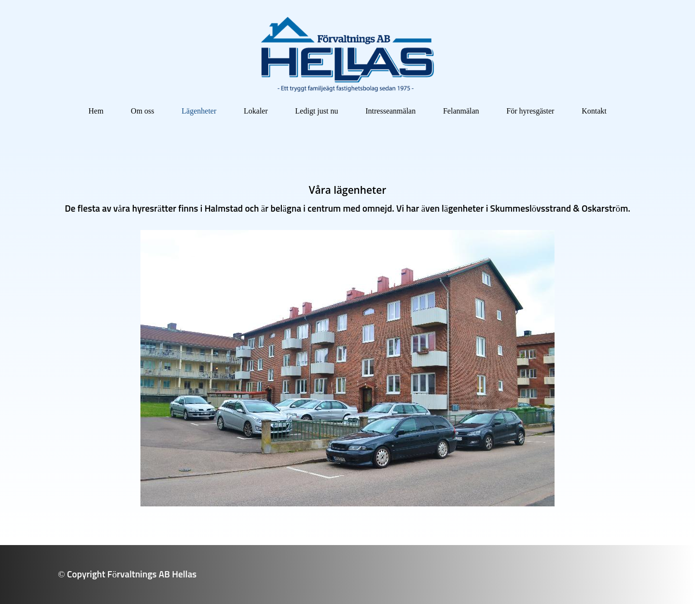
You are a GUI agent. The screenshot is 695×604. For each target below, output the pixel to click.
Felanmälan (461, 111)
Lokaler (256, 111)
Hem (95, 111)
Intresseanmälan (390, 111)
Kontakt (594, 111)
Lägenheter (198, 111)
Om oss (142, 111)
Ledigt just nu (316, 111)
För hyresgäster (530, 111)
